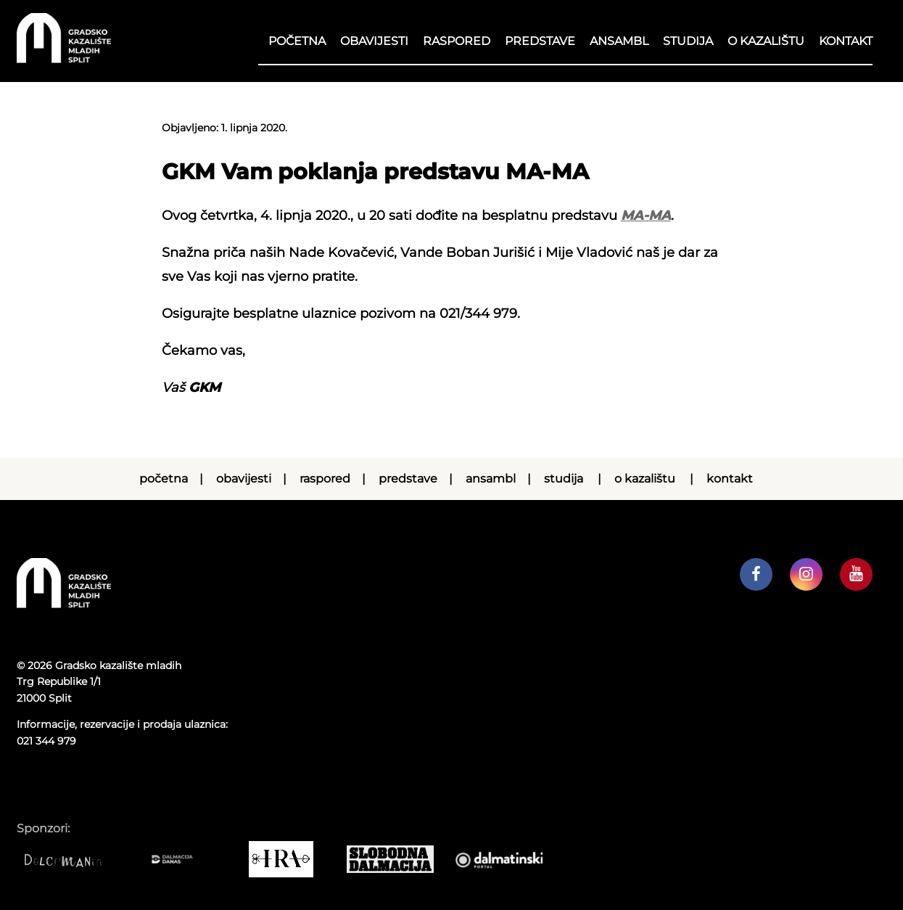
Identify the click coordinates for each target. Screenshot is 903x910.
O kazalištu (765, 41)
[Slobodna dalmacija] (397, 859)
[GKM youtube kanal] (856, 574)
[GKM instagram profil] (806, 574)
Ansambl (619, 41)
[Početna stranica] (64, 59)
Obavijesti (374, 41)
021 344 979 (46, 740)
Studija (688, 41)
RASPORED (456, 41)
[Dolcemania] (71, 859)
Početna (297, 41)
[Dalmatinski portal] (506, 859)
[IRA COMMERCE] (288, 859)
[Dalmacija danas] (180, 859)
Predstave (540, 41)
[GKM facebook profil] (756, 574)
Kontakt (846, 41)
